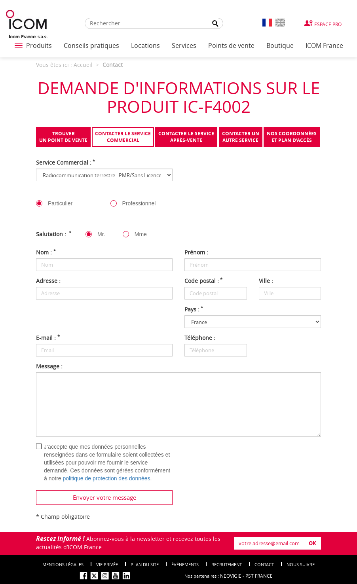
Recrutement (226, 564)
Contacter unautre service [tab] (240, 137)
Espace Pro (328, 24)
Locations (145, 45)
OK (312, 543)
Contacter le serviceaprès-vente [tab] (186, 137)
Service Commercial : (65, 162)
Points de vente (231, 45)
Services (184, 45)
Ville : (266, 280)
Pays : (193, 309)
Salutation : (53, 234)
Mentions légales (63, 564)
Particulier (60, 203)
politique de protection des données (106, 478)
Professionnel (139, 203)
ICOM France (324, 45)
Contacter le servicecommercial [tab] (123, 137)
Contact (264, 564)
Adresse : (48, 280)
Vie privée (107, 564)
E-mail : (48, 337)
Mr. (101, 234)
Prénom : (196, 252)
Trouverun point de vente (63, 137)
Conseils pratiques (91, 45)
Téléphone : (199, 337)
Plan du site (145, 564)
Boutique (280, 45)
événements (185, 564)
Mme (141, 234)
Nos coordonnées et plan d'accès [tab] (292, 137)
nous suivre (301, 564)
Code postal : (203, 280)
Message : (49, 366)
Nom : (46, 252)
